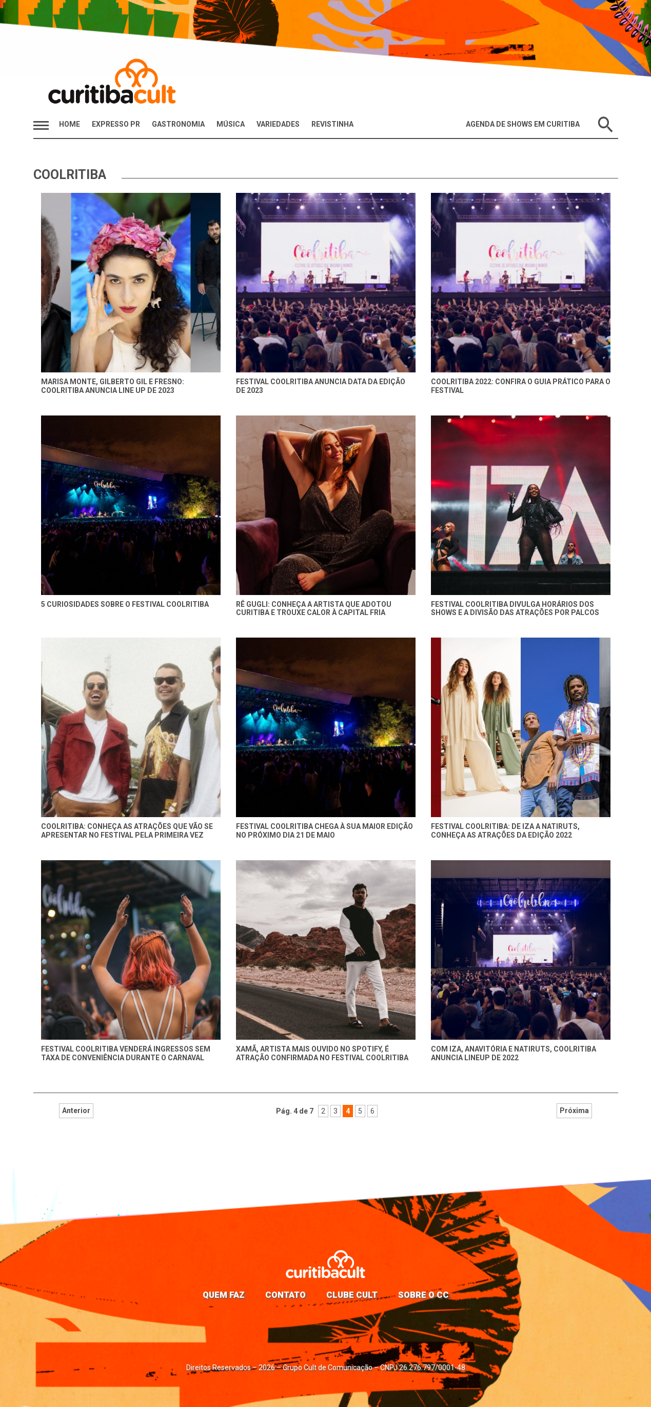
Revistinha (332, 124)
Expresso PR (116, 124)
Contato (285, 1295)
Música (230, 124)
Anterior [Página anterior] (226, 1110)
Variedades (278, 124)
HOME (69, 124)
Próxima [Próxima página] (425, 1110)
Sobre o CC (423, 1295)
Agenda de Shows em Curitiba (523, 124)
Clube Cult (352, 1295)
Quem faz (224, 1295)
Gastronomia (178, 124)
